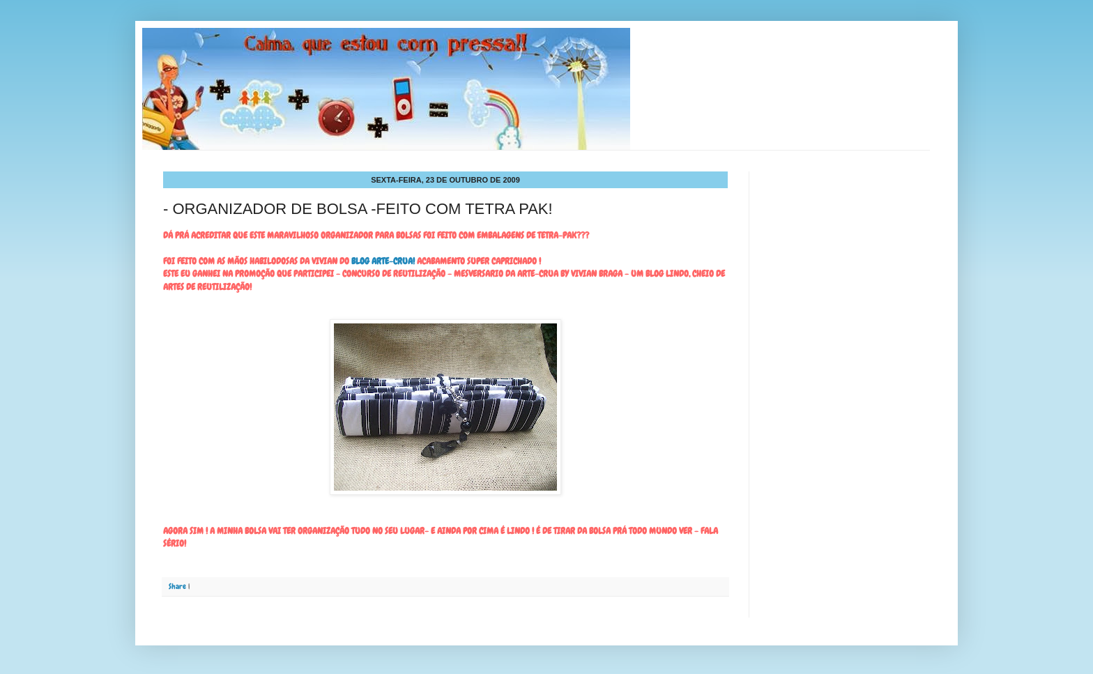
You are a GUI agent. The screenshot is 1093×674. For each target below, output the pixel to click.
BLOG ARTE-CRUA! (383, 261)
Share (177, 586)
